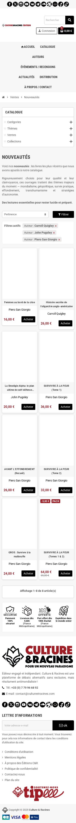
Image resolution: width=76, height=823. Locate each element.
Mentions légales (15, 757)
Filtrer (63, 214)
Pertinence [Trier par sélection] (10, 214)
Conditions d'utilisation (19, 751)
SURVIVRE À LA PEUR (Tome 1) (56, 387)
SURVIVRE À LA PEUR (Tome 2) (56, 471)
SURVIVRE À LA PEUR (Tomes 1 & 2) (56, 554)
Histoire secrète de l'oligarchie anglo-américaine (56, 304)
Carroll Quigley (56, 313)
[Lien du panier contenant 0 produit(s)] (66, 30)
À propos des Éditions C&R (21, 763)
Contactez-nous (15, 774)
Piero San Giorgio (19, 309)
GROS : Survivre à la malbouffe (20, 554)
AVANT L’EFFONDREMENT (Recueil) (19, 471)
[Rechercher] (59, 20)
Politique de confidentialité (21, 768)
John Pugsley (19, 397)
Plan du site (12, 780)
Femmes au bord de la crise (19, 302)
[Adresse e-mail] (27, 725)
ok (63, 725)
